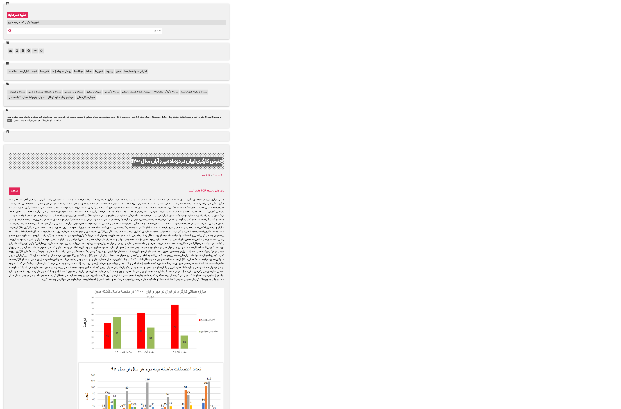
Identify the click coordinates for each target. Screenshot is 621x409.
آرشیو (118, 71)
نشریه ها (44, 71)
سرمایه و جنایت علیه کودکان (61, 97)
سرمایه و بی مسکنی (73, 92)
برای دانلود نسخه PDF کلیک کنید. (206, 191)
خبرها (34, 71)
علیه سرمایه (17, 15)
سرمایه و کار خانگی (86, 97)
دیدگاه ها (78, 71)
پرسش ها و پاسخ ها (61, 71)
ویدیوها (109, 71)
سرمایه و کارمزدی (17, 92)
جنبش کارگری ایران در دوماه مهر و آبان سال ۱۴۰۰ (177, 161)
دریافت (14, 191)
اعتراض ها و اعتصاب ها (135, 71)
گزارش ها (24, 71)
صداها (89, 71)
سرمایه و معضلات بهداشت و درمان (44, 92)
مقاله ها (12, 71)
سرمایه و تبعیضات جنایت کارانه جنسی (26, 97)
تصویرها (99, 71)
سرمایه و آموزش (111, 92)
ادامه (10, 120)
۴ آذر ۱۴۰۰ (217, 175)
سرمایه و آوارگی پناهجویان (166, 92)
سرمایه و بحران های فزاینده (194, 92)
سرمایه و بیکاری (93, 92)
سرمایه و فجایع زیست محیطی (136, 92)
